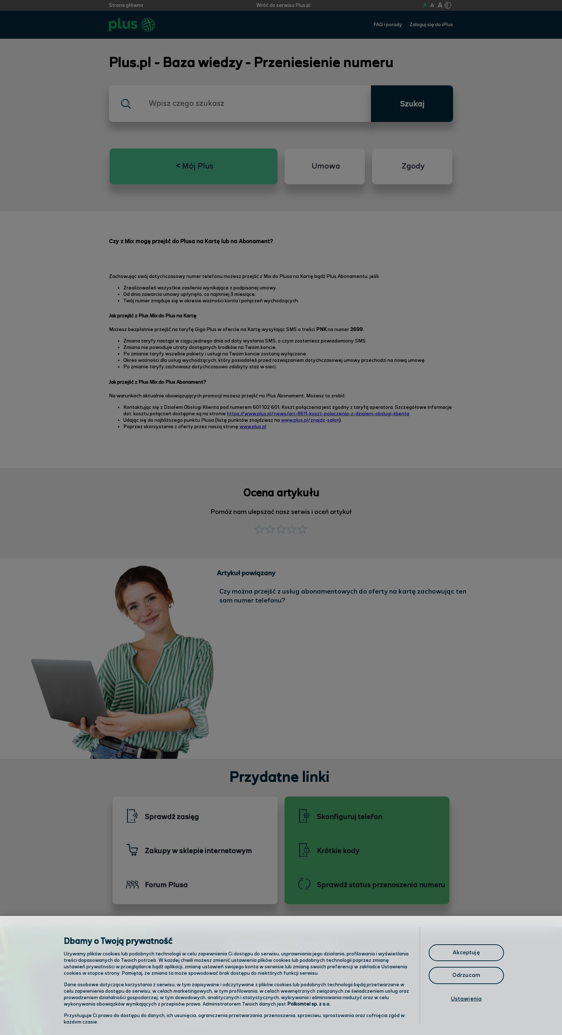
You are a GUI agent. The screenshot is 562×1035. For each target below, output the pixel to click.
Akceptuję (466, 952)
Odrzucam (466, 975)
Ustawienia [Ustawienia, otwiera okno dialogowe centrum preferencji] (466, 999)
